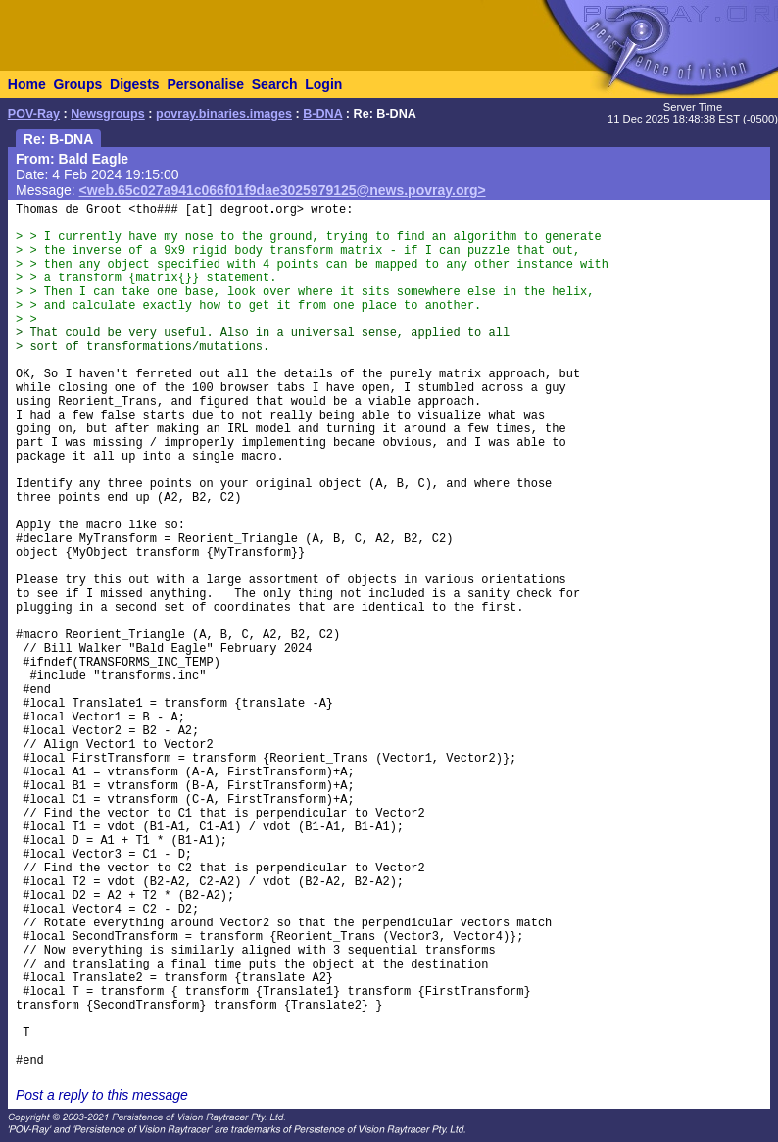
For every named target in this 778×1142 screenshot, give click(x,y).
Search (275, 84)
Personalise (205, 84)
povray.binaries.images (224, 114)
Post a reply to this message (102, 1095)
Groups (77, 84)
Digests (135, 84)
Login (323, 84)
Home (27, 84)
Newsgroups (108, 114)
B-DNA (322, 114)
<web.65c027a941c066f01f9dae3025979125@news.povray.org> (282, 190)
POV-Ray (34, 114)
